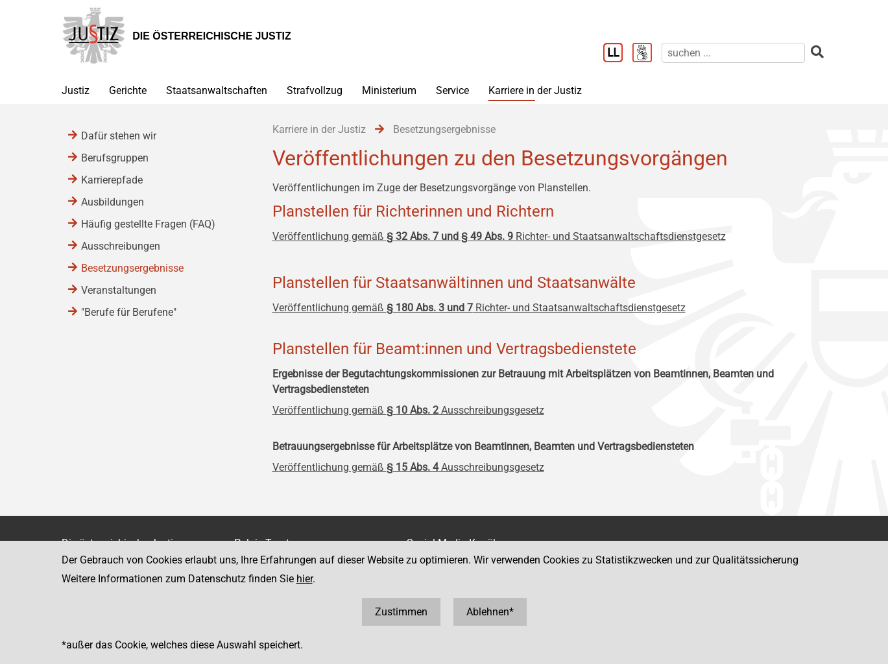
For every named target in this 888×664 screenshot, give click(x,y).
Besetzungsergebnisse (132, 268)
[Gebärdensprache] (647, 54)
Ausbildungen (112, 202)
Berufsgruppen (115, 158)
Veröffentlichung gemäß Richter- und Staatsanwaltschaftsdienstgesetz (499, 236)
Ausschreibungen (120, 246)
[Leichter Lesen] (617, 54)
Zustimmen (401, 612)
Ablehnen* (490, 612)
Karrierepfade (112, 180)
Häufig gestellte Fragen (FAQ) (148, 224)
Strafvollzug (314, 90)
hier (304, 579)
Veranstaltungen (118, 290)
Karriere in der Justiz (535, 90)
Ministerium (389, 90)
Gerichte (128, 90)
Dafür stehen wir (118, 136)
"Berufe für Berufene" (128, 312)
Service (452, 90)
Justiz (76, 90)
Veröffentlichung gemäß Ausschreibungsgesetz (408, 410)
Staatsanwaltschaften (216, 90)
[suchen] (733, 53)
